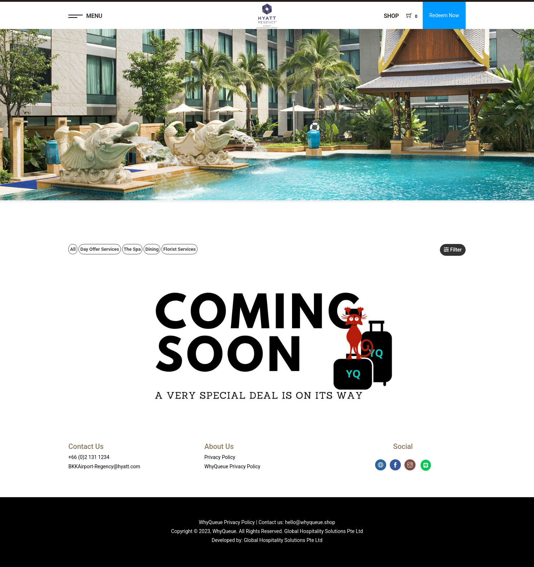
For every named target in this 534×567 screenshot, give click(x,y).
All (73, 249)
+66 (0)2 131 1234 (89, 457)
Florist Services (179, 249)
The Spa (132, 249)
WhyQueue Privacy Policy (232, 466)
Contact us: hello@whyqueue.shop (296, 522)
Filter (453, 250)
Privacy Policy (219, 457)
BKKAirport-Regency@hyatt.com (104, 466)
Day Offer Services (99, 249)
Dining (152, 249)
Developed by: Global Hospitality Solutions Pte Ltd (267, 540)
